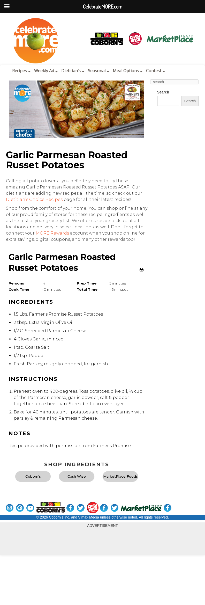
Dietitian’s (72, 71)
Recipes (21, 71)
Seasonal (98, 71)
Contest (155, 71)
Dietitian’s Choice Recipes (34, 199)
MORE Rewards (52, 233)
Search (163, 92)
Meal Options (127, 71)
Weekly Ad (46, 71)
